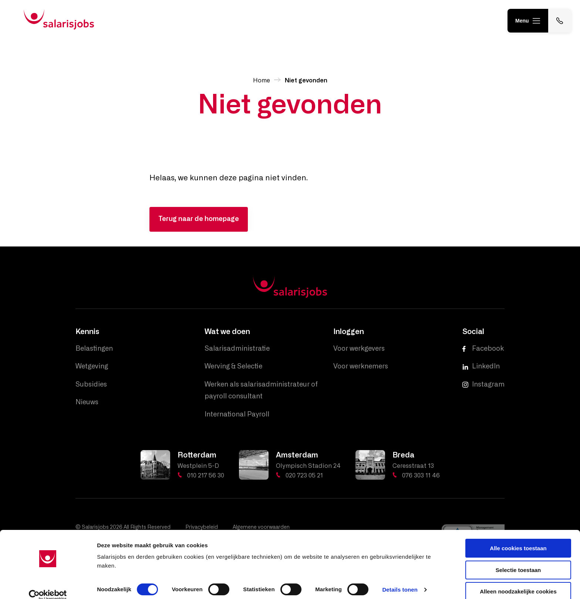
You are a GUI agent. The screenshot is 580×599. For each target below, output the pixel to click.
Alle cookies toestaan (518, 537)
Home (261, 81)
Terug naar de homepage (198, 219)
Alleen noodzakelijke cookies (518, 581)
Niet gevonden (306, 81)
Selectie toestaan (518, 559)
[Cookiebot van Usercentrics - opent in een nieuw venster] (48, 584)
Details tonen (399, 579)
